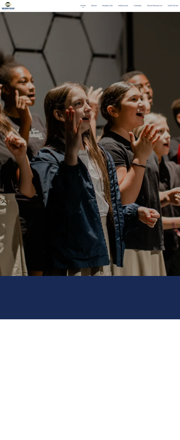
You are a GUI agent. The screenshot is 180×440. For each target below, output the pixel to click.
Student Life (107, 6)
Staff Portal (173, 6)
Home (83, 6)
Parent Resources (154, 6)
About (94, 6)
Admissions (123, 6)
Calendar (138, 6)
